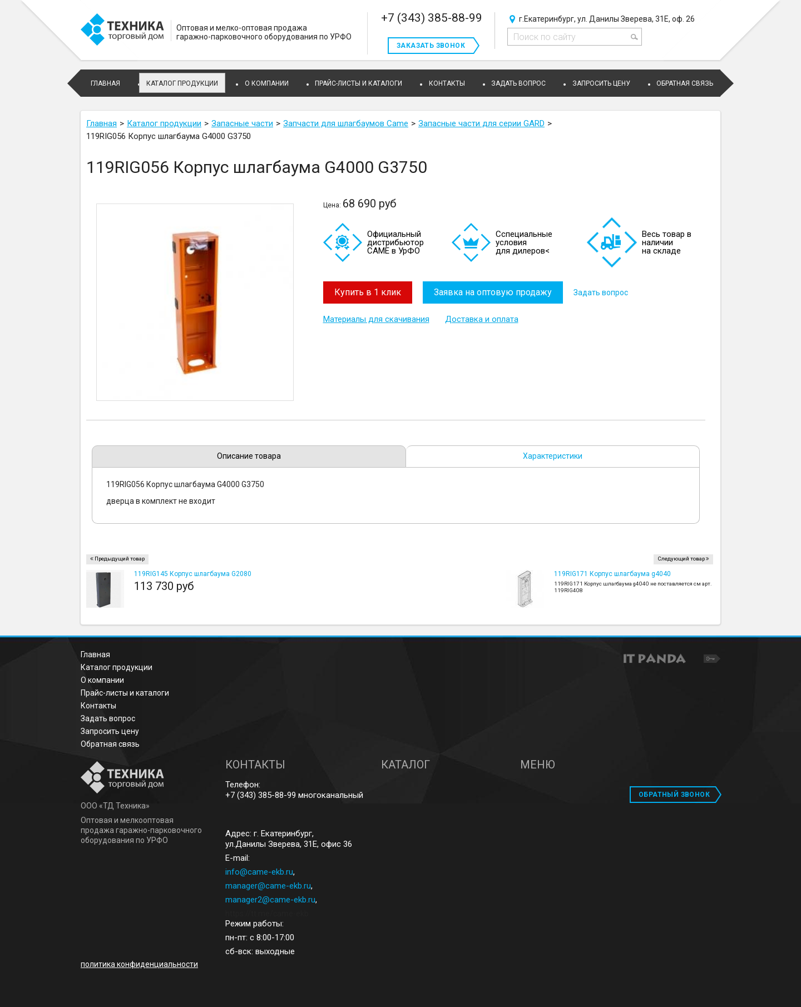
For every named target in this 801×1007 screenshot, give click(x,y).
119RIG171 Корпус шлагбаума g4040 (612, 574)
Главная (95, 654)
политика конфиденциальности (139, 964)
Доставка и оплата (481, 319)
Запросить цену (110, 731)
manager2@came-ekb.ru (270, 900)
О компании (102, 680)
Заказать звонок (431, 45)
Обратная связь (110, 744)
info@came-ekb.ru (259, 872)
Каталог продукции (182, 83)
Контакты (98, 705)
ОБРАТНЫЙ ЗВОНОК (674, 794)
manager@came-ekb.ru (268, 886)
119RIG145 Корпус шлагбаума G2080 (192, 574)
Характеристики (552, 456)
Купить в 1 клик (367, 292)
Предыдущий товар (120, 558)
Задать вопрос (602, 292)
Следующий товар (681, 558)
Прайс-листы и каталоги (125, 692)
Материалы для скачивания (376, 319)
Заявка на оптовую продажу (493, 292)
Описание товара (249, 456)
